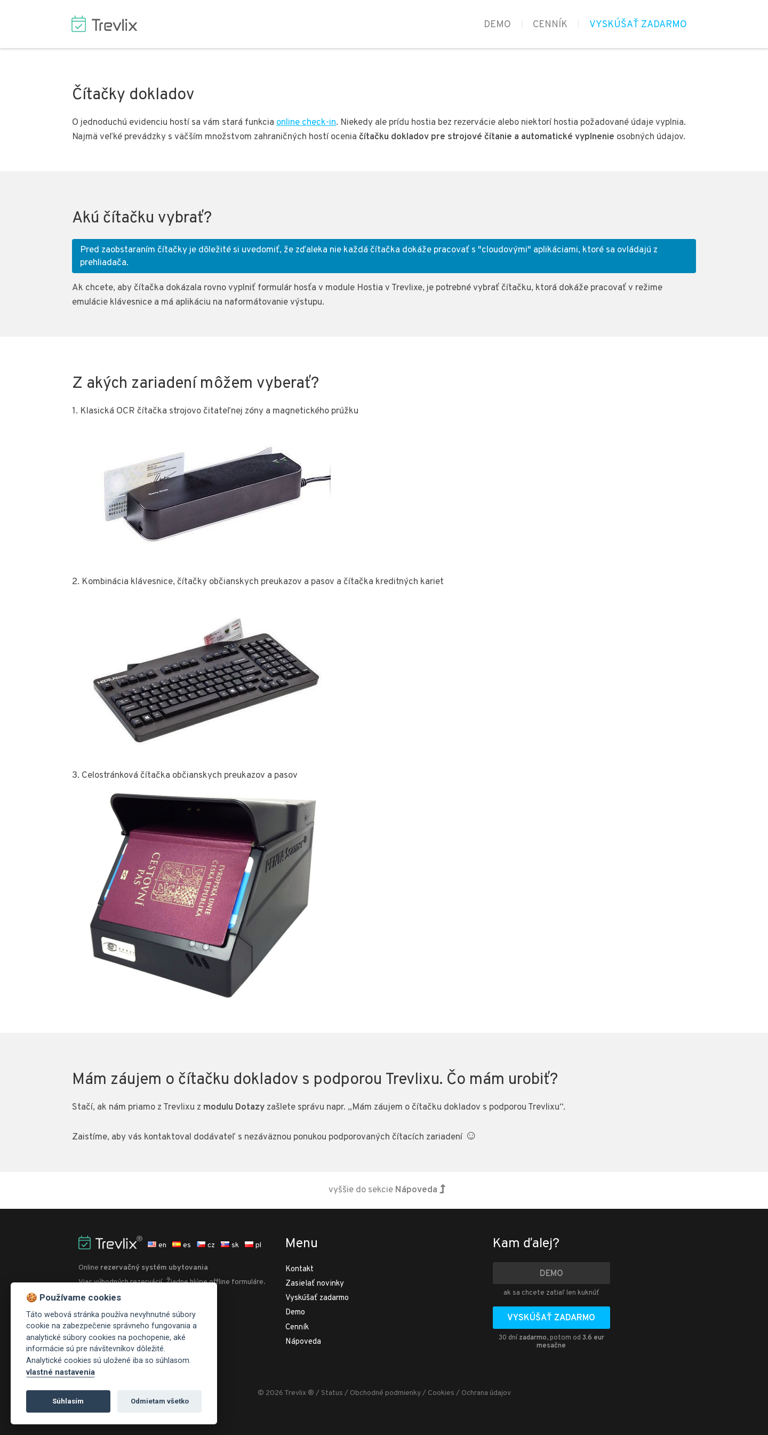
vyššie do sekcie (387, 1190)
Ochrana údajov (486, 1393)
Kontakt (299, 1269)
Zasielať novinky (314, 1284)
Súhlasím (68, 1401)
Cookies (441, 1393)
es (181, 1245)
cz (206, 1245)
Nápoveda (303, 1342)
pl (253, 1245)
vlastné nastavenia (60, 1372)
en (157, 1245)
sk (230, 1245)
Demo (497, 25)
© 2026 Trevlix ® (286, 1393)
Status (332, 1393)
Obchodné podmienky (385, 1393)
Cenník (550, 25)
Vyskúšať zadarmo (638, 25)
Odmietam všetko (160, 1401)
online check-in (306, 123)
